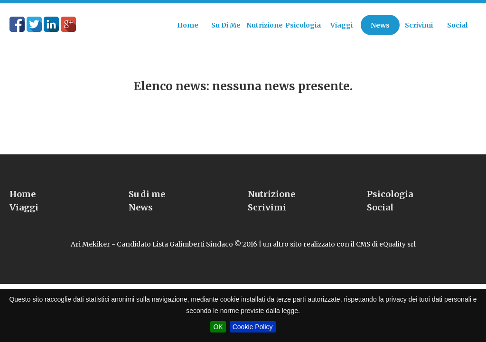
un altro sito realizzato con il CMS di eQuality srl (339, 226)
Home (22, 176)
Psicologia (390, 176)
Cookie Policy (253, 327)
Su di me (147, 176)
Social (380, 189)
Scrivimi (267, 189)
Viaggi (23, 189)
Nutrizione (271, 176)
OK (218, 327)
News (141, 189)
